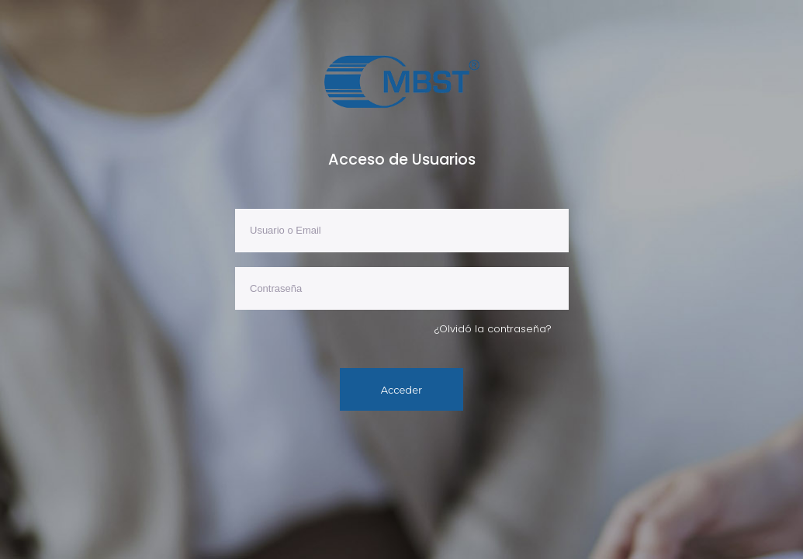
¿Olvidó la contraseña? (493, 328)
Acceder (401, 390)
